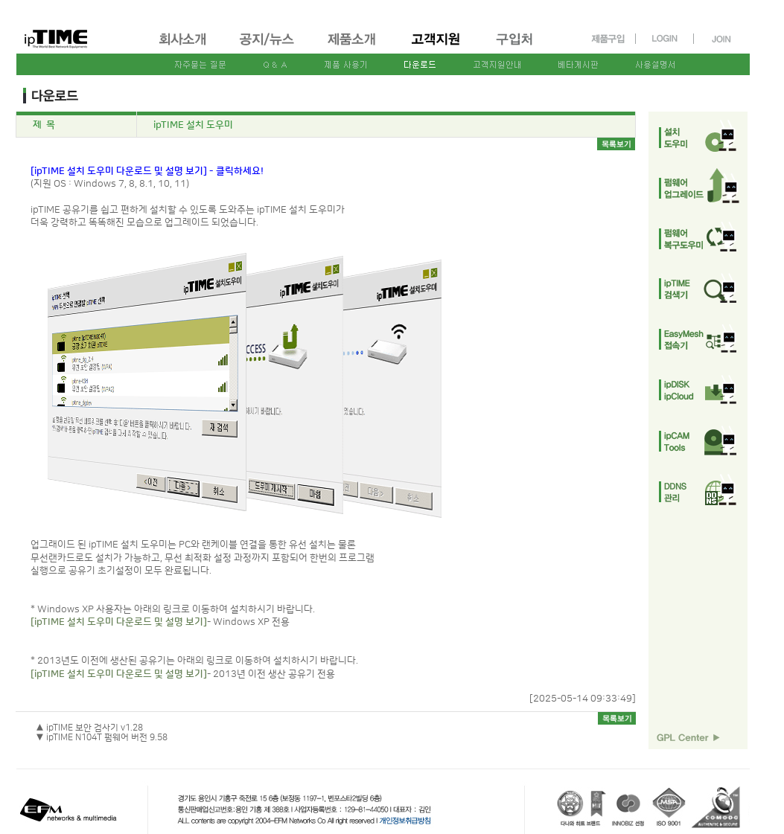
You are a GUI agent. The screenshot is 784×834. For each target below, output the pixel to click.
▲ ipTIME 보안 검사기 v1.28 (89, 728)
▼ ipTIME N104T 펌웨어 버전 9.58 (102, 737)
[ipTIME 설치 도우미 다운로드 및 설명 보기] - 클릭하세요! (147, 171)
